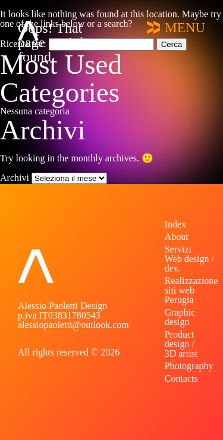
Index (175, 224)
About (177, 237)
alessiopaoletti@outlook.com (73, 325)
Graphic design (180, 317)
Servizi (178, 249)
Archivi (14, 178)
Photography (189, 366)
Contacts (181, 378)
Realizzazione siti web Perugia (191, 290)
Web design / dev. (189, 263)
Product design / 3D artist (181, 343)
